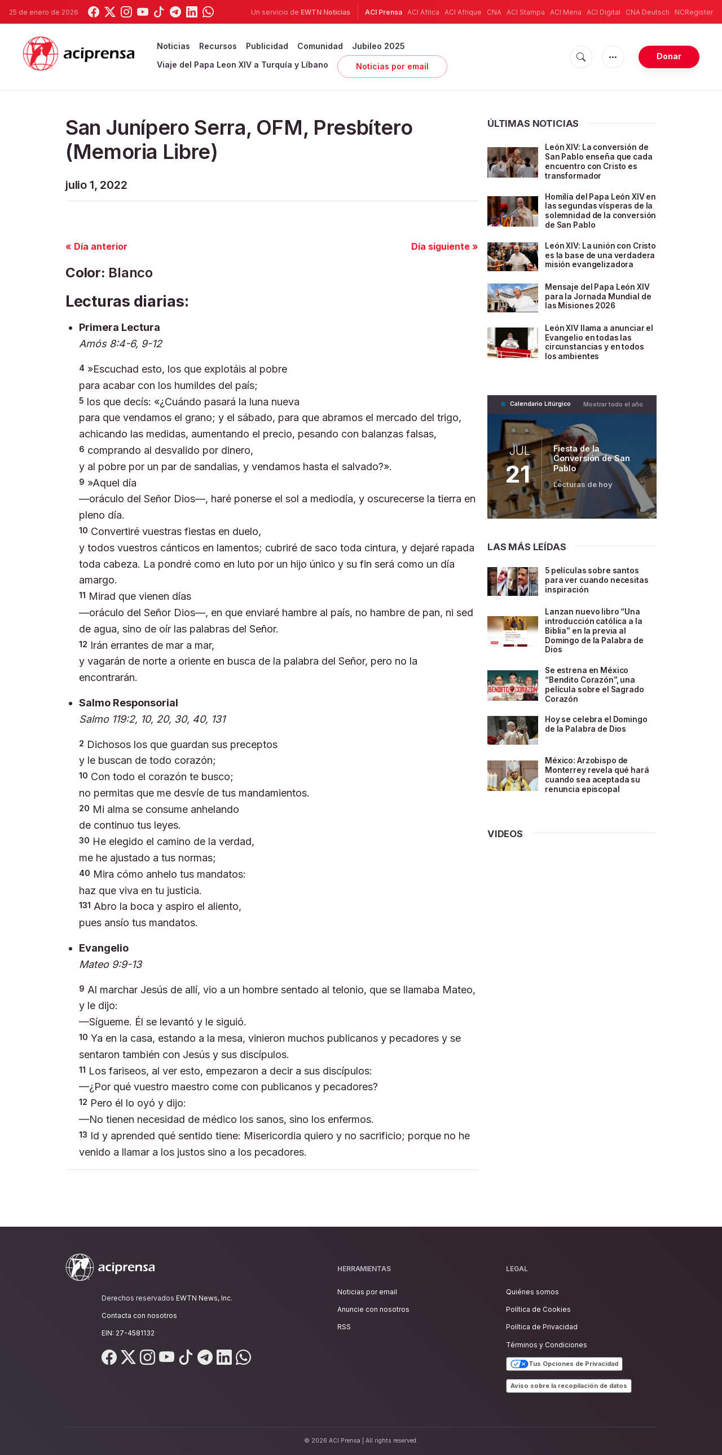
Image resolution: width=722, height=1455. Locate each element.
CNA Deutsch (648, 12)
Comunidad (320, 46)
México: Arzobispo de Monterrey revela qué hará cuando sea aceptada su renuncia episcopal (598, 782)
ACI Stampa (526, 12)
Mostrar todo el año (613, 411)
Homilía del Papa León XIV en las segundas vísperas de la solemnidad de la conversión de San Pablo (596, 210)
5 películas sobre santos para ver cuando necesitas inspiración (598, 587)
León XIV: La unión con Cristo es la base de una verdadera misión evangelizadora (593, 259)
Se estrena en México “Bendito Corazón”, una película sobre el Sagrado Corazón (596, 692)
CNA (494, 12)
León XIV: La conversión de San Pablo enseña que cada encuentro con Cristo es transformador (600, 161)
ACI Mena (566, 12)
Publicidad (267, 46)
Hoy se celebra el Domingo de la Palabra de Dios (597, 731)
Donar (669, 56)
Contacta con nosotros (139, 1315)
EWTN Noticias (325, 12)
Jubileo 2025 (378, 46)
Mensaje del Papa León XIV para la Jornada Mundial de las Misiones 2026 (599, 304)
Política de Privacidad (542, 1327)
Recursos (218, 46)
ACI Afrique (463, 12)
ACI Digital (603, 12)
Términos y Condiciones (546, 1345)
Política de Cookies (538, 1309)
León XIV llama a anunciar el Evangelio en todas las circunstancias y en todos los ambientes (596, 350)
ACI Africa (423, 12)
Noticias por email (392, 66)
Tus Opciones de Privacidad (564, 1364)
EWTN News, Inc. (204, 1298)
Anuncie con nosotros (373, 1309)
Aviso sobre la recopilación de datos (568, 1386)
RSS (344, 1327)
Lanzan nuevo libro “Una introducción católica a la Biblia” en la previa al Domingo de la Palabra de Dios (595, 638)
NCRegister (694, 12)
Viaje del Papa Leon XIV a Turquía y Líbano (242, 64)
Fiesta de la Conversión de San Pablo (591, 466)
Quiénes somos (532, 1292)
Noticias (173, 46)
